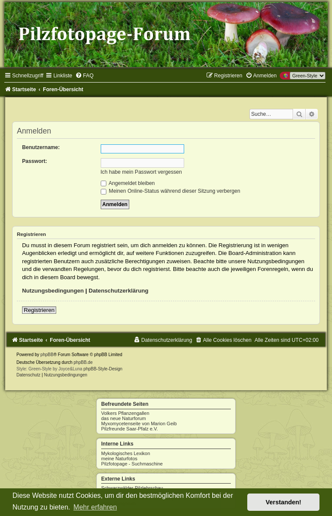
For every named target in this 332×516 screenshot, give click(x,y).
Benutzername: (41, 147)
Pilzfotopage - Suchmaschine (132, 463)
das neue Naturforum (123, 418)
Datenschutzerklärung (119, 290)
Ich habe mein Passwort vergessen (141, 172)
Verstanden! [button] (283, 502)
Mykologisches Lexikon (125, 453)
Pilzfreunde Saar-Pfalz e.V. (129, 428)
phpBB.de (83, 362)
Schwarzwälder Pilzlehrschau (132, 488)
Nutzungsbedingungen (53, 290)
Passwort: (34, 161)
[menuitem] (84, 76)
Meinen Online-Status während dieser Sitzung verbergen (170, 191)
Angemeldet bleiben (128, 183)
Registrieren (39, 310)
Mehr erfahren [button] (95, 507)
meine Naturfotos (119, 458)
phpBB (47, 354)
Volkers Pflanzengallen (125, 413)
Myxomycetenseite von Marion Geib (139, 423)
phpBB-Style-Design (102, 368)
